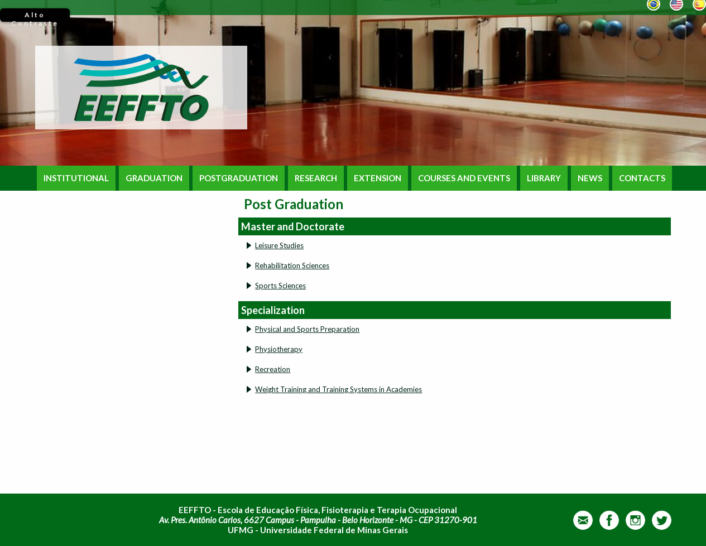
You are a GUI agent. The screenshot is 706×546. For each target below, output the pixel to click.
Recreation (272, 369)
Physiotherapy (278, 349)
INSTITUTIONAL (76, 178)
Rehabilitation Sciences (292, 265)
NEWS (590, 178)
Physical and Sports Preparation (307, 329)
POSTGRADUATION (238, 178)
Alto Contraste (35, 16)
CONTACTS (642, 178)
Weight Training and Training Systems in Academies (338, 389)
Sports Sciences (280, 285)
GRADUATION (154, 178)
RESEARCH (316, 178)
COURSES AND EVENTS (464, 178)
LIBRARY (544, 178)
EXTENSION (377, 178)
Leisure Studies (279, 245)
